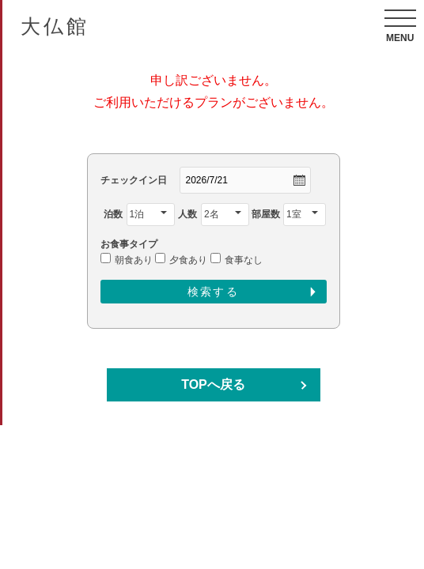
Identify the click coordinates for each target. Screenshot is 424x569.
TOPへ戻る (213, 384)
